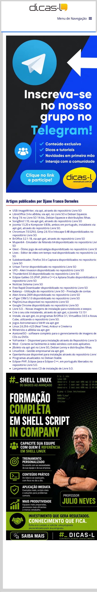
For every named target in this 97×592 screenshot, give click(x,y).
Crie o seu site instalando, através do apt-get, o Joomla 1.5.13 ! (49, 312)
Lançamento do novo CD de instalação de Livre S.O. (42, 368)
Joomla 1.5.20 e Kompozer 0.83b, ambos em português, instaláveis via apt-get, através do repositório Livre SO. (53, 226)
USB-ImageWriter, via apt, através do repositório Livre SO (47, 210)
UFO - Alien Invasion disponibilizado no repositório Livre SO (48, 270)
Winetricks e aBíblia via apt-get (31, 330)
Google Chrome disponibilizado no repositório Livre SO (45, 305)
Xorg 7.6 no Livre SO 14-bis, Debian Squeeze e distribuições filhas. (51, 217)
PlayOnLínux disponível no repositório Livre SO (40, 302)
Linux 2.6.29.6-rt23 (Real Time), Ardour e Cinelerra (42, 326)
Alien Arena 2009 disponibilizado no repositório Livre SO (46, 295)
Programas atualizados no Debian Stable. (37, 358)
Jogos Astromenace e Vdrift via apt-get (35, 323)
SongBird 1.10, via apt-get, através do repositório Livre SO (47, 221)
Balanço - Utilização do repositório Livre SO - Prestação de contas (51, 291)
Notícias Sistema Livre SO (27, 284)
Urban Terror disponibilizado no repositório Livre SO (44, 266)
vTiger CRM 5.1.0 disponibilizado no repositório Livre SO (46, 298)
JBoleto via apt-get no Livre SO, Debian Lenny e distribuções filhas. (52, 347)
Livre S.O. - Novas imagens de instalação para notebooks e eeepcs (51, 309)
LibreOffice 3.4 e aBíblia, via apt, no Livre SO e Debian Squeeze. (49, 214)
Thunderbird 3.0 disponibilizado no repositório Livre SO (45, 274)
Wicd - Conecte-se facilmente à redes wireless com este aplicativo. (51, 344)
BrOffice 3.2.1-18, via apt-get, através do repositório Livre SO (48, 238)
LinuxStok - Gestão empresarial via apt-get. (38, 351)
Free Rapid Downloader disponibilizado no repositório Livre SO (50, 288)
